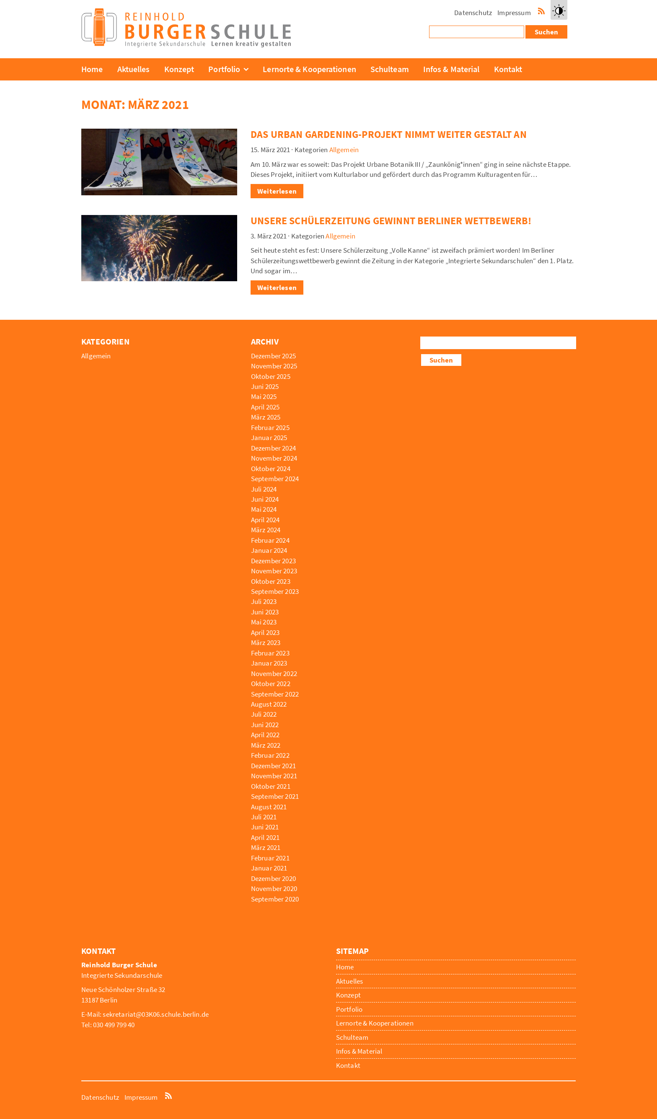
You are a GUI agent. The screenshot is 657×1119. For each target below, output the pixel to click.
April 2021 (265, 837)
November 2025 (274, 365)
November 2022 (274, 673)
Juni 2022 (265, 724)
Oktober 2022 (270, 683)
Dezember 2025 (273, 355)
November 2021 (274, 775)
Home (92, 69)
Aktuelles (133, 69)
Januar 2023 (269, 663)
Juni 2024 (265, 499)
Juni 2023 (265, 611)
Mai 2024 (264, 509)
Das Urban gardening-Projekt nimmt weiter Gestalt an (389, 134)
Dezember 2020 (273, 878)
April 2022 (265, 734)
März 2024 (266, 529)
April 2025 (265, 407)
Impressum (514, 12)
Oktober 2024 (270, 468)
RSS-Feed (541, 10)
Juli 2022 (264, 714)
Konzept (179, 69)
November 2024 (274, 458)
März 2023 (266, 642)
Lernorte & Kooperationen (309, 69)
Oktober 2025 (270, 376)
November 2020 (274, 888)
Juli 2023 (264, 601)
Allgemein (344, 149)
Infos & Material (451, 69)
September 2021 (275, 796)
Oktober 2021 (270, 786)
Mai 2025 (264, 396)
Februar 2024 (270, 540)
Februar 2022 (270, 755)
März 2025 (266, 417)
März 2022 (266, 745)
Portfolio (224, 69)
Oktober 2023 (270, 581)
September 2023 (275, 591)
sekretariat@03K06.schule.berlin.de (156, 1014)
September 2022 (275, 694)
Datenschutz (473, 12)
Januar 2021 (269, 868)
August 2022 (269, 704)
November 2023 (274, 570)
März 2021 (266, 847)
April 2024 (265, 519)
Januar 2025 (269, 437)
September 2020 (275, 899)
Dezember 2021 (273, 765)
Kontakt (508, 69)
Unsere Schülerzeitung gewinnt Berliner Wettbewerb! (391, 220)
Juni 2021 (265, 826)
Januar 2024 (269, 550)
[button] (559, 10)
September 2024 (275, 478)
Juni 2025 (265, 386)
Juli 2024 (264, 489)
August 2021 (269, 806)
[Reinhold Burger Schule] (186, 44)
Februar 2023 (270, 653)
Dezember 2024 (273, 448)
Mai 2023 (264, 622)
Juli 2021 (264, 816)
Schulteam (389, 69)
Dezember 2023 (273, 560)
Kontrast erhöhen (559, 19)
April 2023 (265, 632)
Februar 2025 (270, 427)
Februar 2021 (270, 858)
